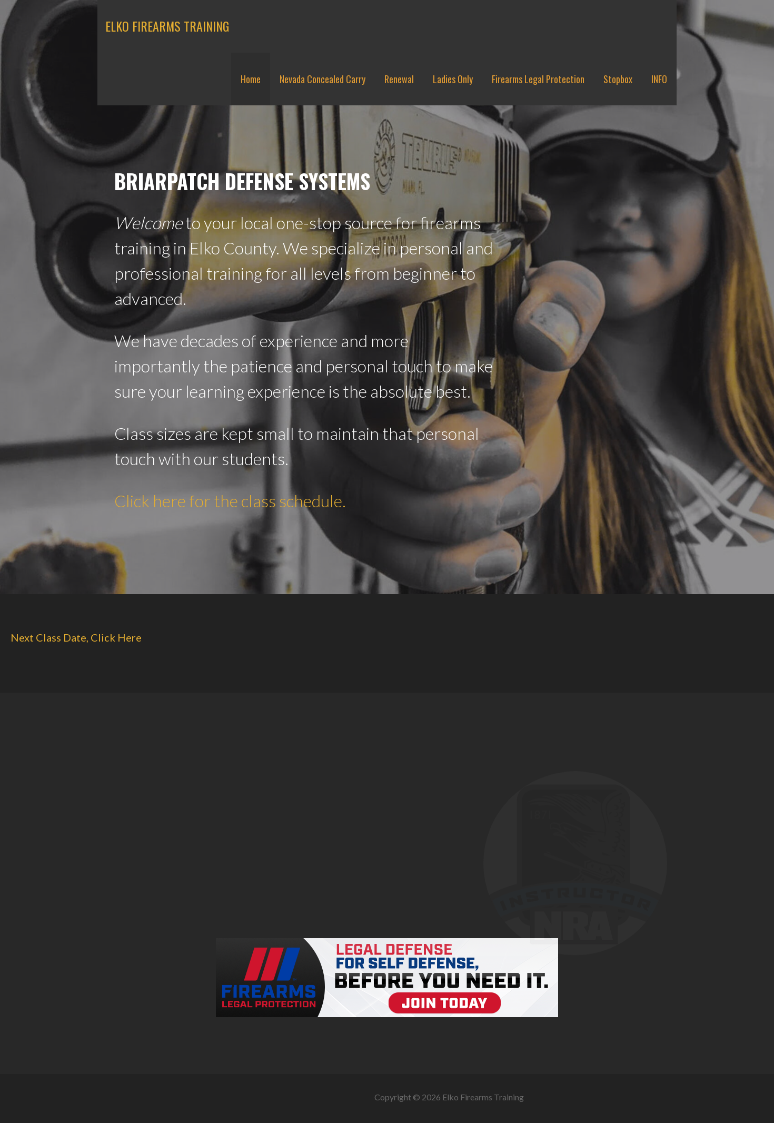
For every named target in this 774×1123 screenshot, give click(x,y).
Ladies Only (453, 79)
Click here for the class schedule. (230, 500)
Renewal (399, 79)
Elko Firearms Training (167, 25)
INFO (659, 79)
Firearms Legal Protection (538, 79)
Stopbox (617, 79)
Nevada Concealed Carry (322, 79)
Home (251, 79)
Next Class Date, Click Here (76, 637)
